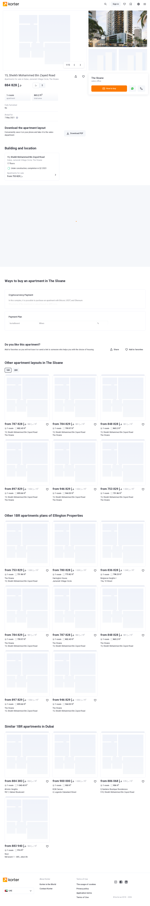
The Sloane (54, 79)
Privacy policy (82, 889)
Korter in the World (48, 884)
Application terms (84, 893)
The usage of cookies (86, 884)
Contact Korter (46, 889)
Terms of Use (82, 897)
